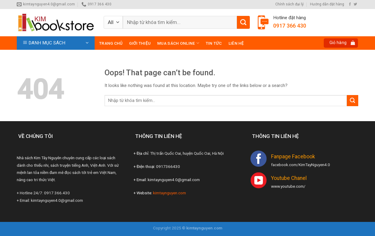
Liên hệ (236, 43)
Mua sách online (178, 43)
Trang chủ (111, 43)
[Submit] (243, 22)
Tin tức (214, 43)
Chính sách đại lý (289, 4)
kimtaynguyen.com (169, 192)
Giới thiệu (140, 43)
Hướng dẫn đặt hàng (327, 4)
